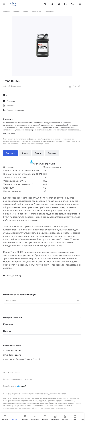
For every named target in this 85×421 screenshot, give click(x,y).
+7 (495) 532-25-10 (11, 350)
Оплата (38, 153)
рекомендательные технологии (54, 394)
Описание (10, 153)
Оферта (28, 379)
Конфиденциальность (12, 379)
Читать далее (60, 408)
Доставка (52, 153)
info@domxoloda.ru (12, 355)
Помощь (7, 331)
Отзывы (24, 153)
